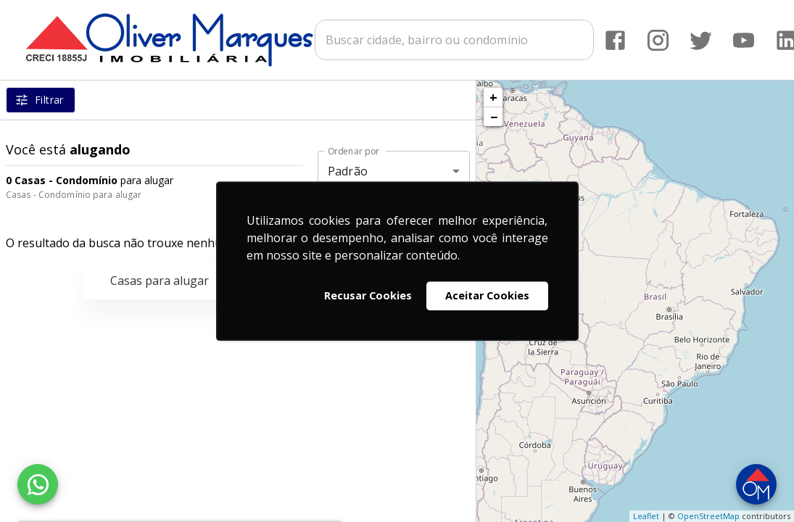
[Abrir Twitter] (701, 40)
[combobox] (454, 40)
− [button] (493, 116)
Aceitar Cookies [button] (487, 295)
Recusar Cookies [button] (368, 295)
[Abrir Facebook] (615, 40)
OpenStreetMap (708, 515)
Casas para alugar (159, 281)
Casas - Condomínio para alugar (73, 194)
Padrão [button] (348, 171)
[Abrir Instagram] (658, 40)
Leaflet (646, 515)
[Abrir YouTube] (743, 40)
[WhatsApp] (37, 484)
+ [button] (493, 97)
